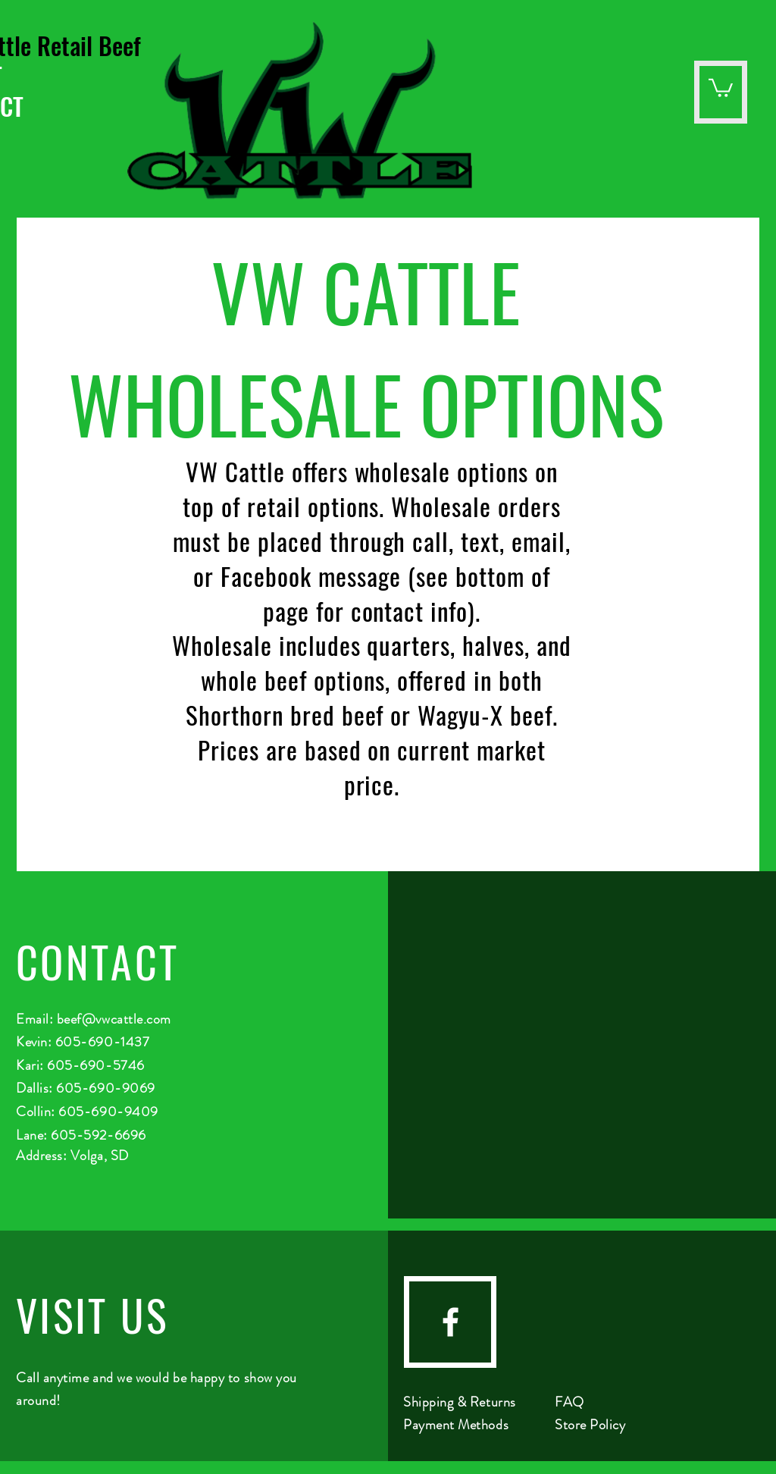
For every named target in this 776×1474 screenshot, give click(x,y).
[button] (721, 87)
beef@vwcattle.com (114, 1019)
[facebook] (450, 1322)
